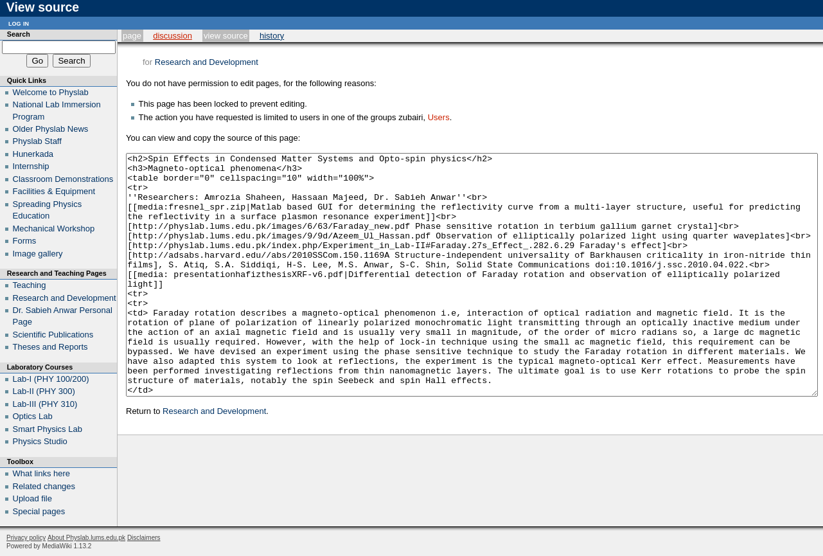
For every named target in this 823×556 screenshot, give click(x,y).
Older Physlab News (51, 129)
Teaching (29, 285)
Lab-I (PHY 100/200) (51, 379)
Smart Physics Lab (47, 429)
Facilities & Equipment (54, 191)
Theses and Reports (50, 347)
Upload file (32, 498)
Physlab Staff (37, 141)
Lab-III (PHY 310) (45, 404)
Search (18, 34)
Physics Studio (40, 441)
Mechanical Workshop (54, 228)
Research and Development (206, 62)
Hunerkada (33, 154)
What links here (42, 473)
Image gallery (38, 253)
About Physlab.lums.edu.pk (86, 537)
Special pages (39, 511)
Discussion (172, 35)
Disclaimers (144, 537)
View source (226, 35)
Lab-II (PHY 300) (44, 391)
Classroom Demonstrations (63, 179)
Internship (31, 166)
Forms (25, 241)
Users (439, 117)
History (272, 35)
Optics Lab (33, 416)
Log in (18, 23)
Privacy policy (26, 537)
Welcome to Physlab (51, 92)
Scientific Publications (53, 334)
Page (132, 35)
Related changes (44, 486)
